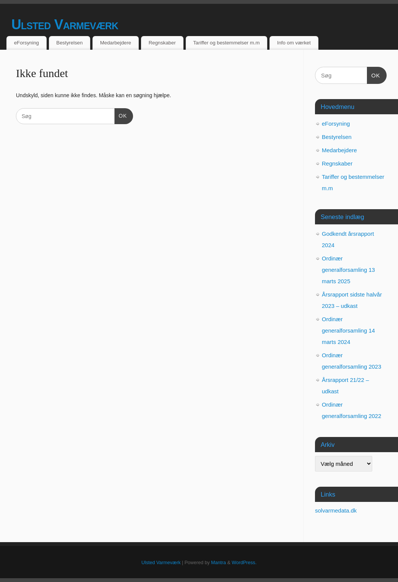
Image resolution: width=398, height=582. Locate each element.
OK (120, 115)
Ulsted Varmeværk (64, 24)
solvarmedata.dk (336, 510)
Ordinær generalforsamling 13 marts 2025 (348, 269)
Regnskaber (162, 43)
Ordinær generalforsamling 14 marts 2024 (348, 330)
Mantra (218, 562)
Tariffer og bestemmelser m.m (226, 43)
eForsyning (26, 43)
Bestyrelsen (69, 43)
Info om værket (294, 43)
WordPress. (244, 562)
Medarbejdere (115, 43)
